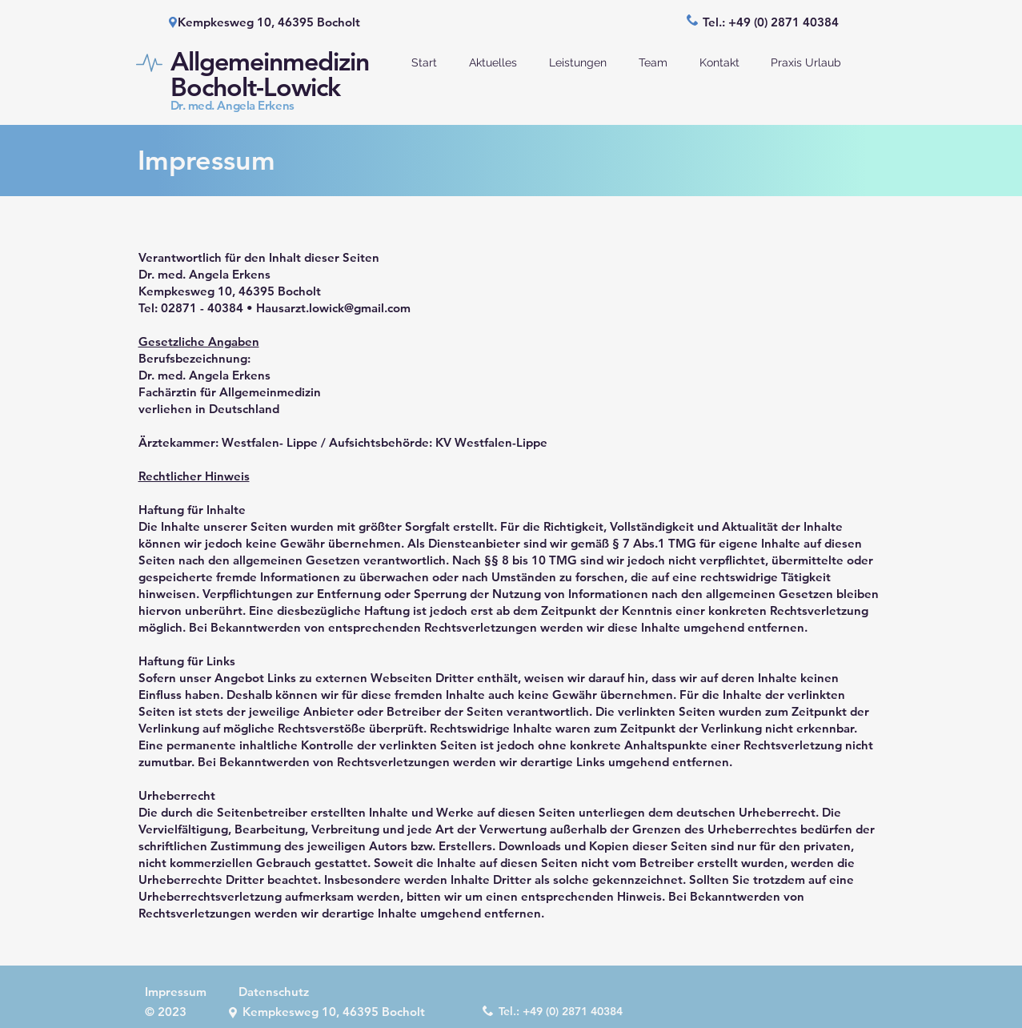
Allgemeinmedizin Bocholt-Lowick (270, 73)
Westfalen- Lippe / (275, 442)
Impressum (175, 991)
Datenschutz (273, 991)
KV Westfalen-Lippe (491, 442)
